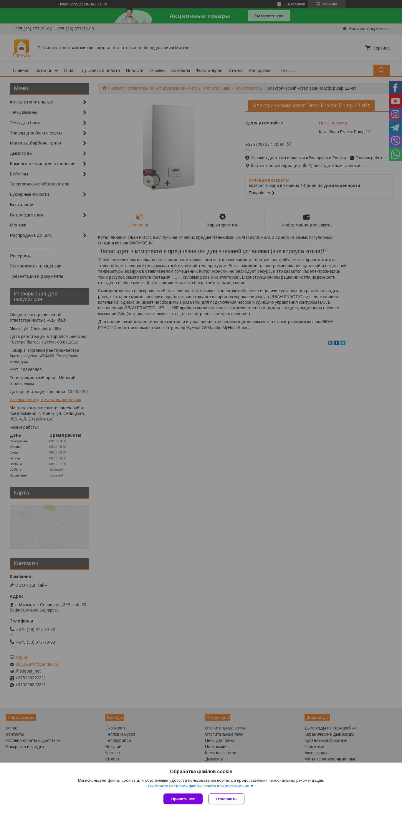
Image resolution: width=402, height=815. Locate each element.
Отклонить (226, 799)
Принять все (183, 799)
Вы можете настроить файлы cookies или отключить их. (199, 786)
